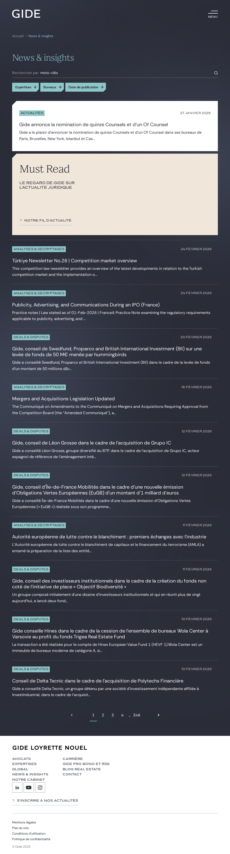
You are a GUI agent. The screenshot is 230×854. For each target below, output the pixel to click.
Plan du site (20, 826)
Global (20, 767)
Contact (72, 772)
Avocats (21, 757)
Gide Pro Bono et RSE (86, 762)
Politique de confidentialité (31, 837)
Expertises (24, 762)
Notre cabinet (28, 778)
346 (136, 713)
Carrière (73, 757)
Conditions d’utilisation (28, 832)
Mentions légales (24, 821)
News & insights (40, 36)
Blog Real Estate (82, 767)
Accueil (18, 36)
